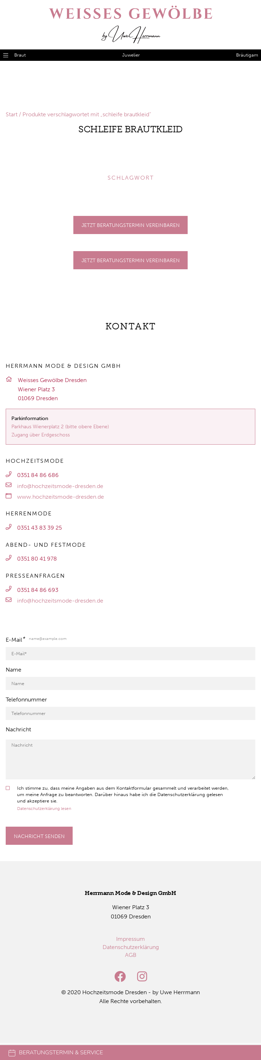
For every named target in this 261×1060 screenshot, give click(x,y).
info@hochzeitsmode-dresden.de (60, 486)
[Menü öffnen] (5, 55)
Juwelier (131, 55)
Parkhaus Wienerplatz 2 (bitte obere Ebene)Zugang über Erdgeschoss (60, 430)
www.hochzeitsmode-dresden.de (60, 496)
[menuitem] (130, 939)
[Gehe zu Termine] (130, 225)
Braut (20, 55)
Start (11, 114)
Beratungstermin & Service (56, 1052)
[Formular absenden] (39, 836)
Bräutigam (247, 55)
